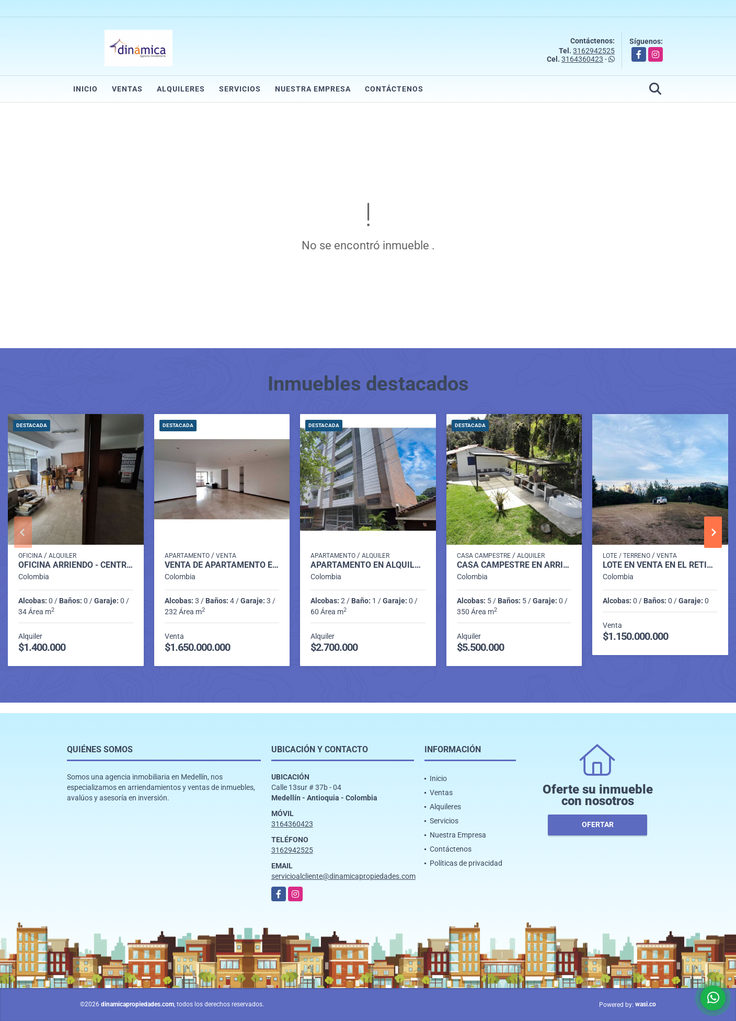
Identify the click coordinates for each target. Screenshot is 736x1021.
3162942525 (594, 51)
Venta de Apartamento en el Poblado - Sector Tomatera (222, 565)
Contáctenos (394, 89)
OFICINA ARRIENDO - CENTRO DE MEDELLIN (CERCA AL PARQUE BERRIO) (75, 565)
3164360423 (582, 59)
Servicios (240, 89)
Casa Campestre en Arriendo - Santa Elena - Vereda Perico (514, 565)
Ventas (127, 89)
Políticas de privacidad (466, 863)
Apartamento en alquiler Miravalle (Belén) (368, 565)
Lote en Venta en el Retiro (660, 565)
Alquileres (181, 89)
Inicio (85, 89)
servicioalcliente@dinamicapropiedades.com (343, 876)
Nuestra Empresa (313, 89)
